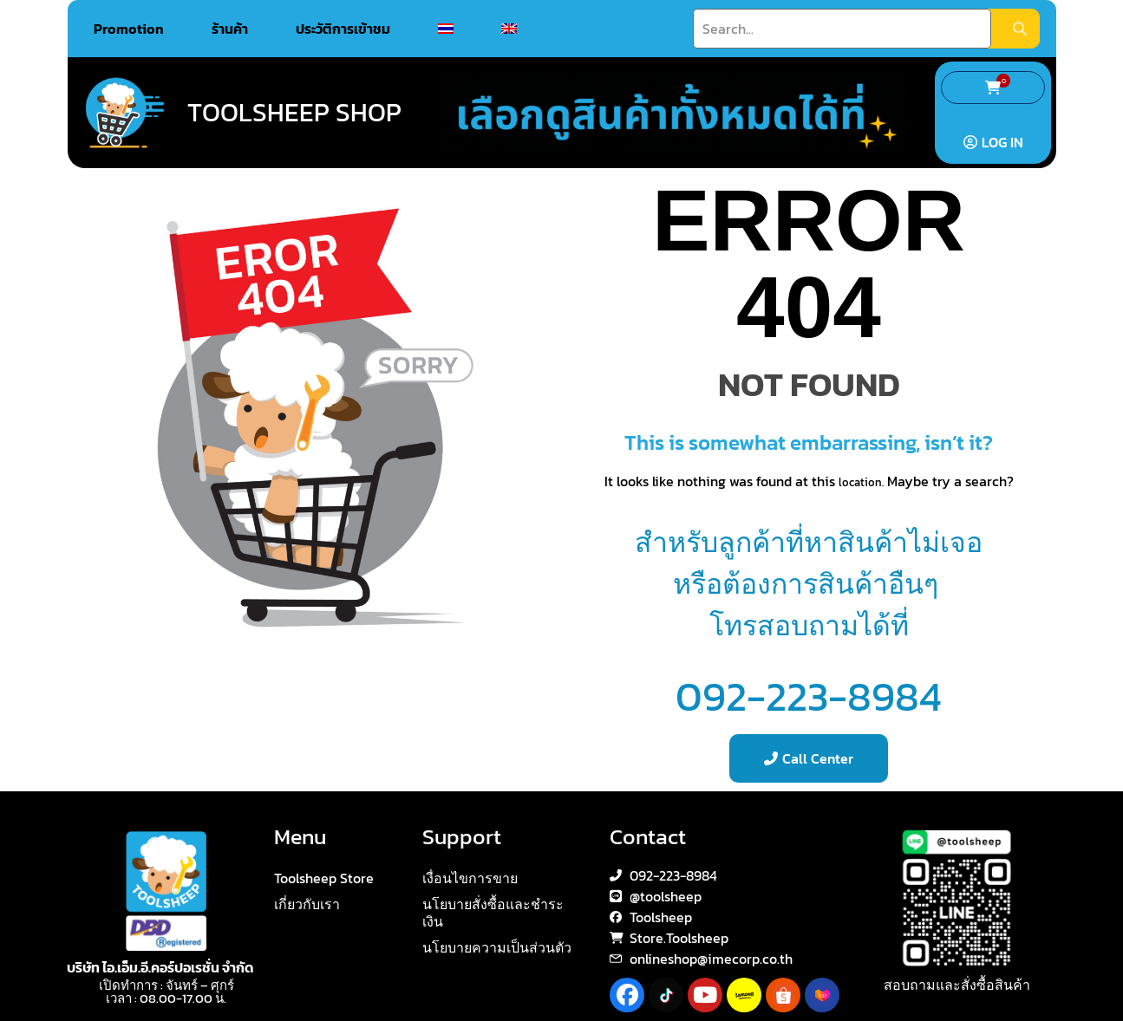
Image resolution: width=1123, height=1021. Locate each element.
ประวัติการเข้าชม (343, 28)
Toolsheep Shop (294, 112)
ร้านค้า (230, 28)
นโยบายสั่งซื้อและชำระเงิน (493, 913)
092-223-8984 (809, 696)
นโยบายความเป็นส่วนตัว (496, 947)
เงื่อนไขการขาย (470, 878)
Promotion (129, 28)
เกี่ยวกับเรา (307, 904)
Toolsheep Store (324, 878)
